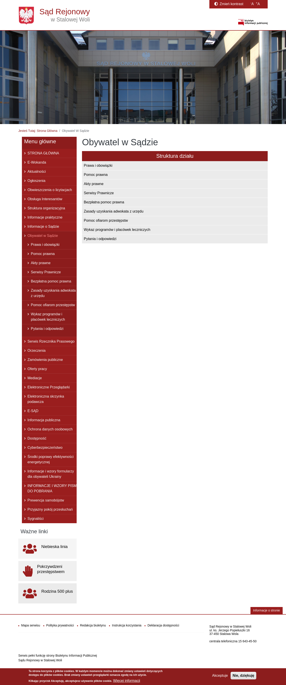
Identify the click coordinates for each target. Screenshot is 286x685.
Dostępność (36, 438)
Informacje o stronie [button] (266, 610)
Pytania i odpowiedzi (100, 239)
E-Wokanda (36, 162)
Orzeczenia (36, 350)
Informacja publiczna (43, 420)
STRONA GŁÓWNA (43, 153)
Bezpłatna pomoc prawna (104, 202)
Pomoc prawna (96, 175)
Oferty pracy (37, 369)
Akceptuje (220, 675)
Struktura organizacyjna (46, 208)
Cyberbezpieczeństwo (45, 447)
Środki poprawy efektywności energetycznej (50, 459)
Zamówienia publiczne (45, 360)
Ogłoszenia (36, 181)
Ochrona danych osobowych (50, 429)
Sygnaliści (35, 519)
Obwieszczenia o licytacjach (49, 190)
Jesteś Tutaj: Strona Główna (37, 131)
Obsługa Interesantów (44, 199)
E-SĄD (32, 411)
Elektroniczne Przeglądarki (48, 387)
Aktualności (36, 171)
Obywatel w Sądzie (42, 236)
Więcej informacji (126, 681)
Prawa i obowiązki (98, 165)
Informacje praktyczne (45, 217)
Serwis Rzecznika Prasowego (51, 341)
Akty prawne (93, 184)
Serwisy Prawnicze (99, 193)
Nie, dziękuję (243, 675)
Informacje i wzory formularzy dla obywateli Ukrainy (50, 473)
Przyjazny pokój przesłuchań (50, 509)
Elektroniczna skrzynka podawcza (45, 399)
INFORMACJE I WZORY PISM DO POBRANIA (52, 488)
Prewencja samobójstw (45, 500)
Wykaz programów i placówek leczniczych (117, 230)
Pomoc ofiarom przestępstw (106, 220)
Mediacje (34, 378)
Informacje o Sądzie (43, 226)
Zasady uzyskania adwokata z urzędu (113, 211)
